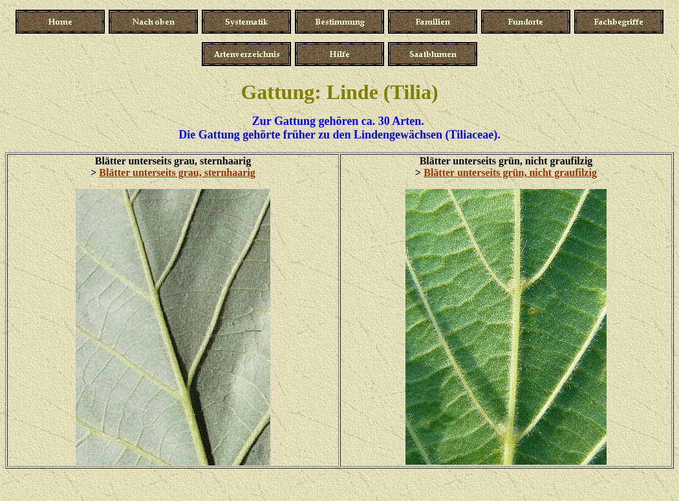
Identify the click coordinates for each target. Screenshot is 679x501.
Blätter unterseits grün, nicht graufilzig (510, 172)
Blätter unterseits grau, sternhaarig (177, 172)
